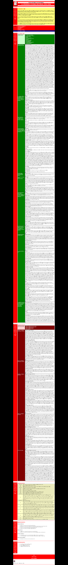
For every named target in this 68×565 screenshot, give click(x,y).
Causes (19, 128)
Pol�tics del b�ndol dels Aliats (30, 327)
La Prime (19, 44)
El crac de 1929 (19, 28)
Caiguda (19, 234)
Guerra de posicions (21, 192)
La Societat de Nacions (28, 43)
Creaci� (19, 302)
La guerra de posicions (28, 40)
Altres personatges (28, 329)
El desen (19, 173)
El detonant (27, 39)
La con (19, 96)
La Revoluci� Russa (20, 27)
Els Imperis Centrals (28, 36)
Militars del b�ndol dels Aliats (29, 328)
